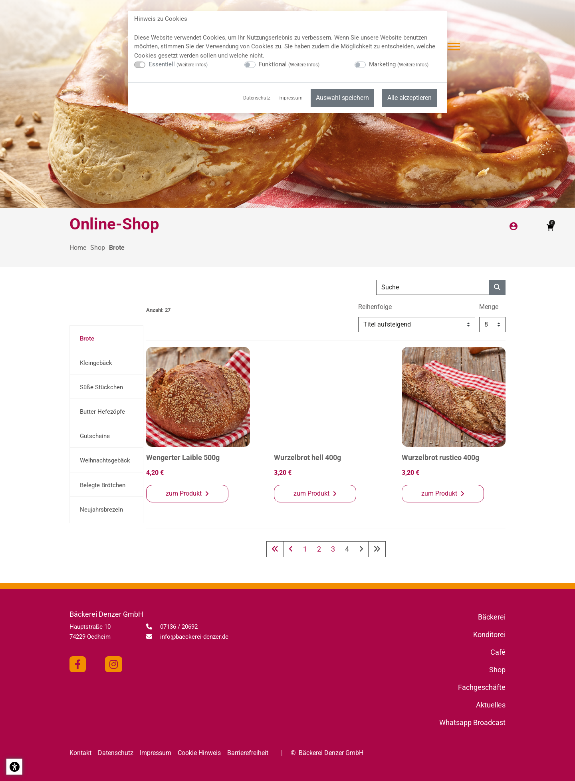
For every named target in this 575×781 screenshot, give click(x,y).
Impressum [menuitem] (290, 98)
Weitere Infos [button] (192, 65)
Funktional (289, 64)
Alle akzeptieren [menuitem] (409, 98)
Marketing (398, 64)
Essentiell (178, 64)
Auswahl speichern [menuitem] (342, 98)
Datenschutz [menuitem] (256, 98)
